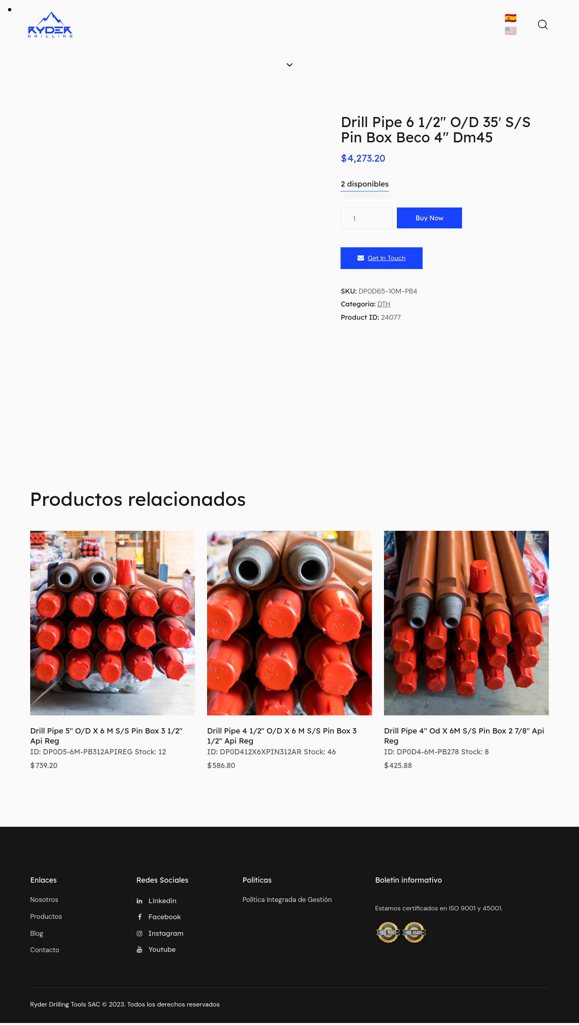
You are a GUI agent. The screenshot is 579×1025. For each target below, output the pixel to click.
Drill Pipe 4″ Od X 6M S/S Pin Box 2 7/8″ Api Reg (464, 736)
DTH (384, 304)
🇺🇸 (511, 31)
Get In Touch (381, 258)
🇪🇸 (511, 18)
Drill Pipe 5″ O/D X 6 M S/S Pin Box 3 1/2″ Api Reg (106, 736)
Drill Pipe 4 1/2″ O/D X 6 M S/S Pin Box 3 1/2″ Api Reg (282, 736)
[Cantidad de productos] (367, 218)
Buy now (433, 218)
